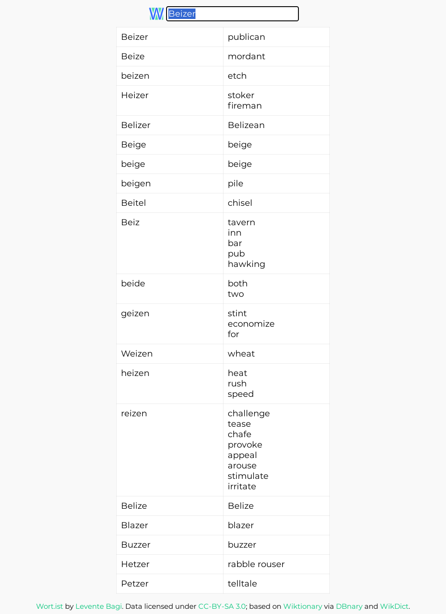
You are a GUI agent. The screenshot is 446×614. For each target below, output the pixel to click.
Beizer (134, 37)
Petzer (135, 583)
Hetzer (135, 564)
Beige (133, 144)
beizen (135, 76)
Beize (133, 56)
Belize (134, 506)
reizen (134, 413)
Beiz (130, 222)
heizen (135, 373)
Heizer (135, 95)
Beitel (133, 203)
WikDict (394, 606)
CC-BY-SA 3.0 (222, 606)
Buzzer (135, 545)
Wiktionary (302, 606)
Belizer (135, 125)
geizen (135, 313)
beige (133, 164)
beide (133, 283)
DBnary (349, 606)
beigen (136, 183)
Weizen (137, 353)
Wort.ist (49, 606)
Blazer (134, 525)
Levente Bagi (98, 606)
